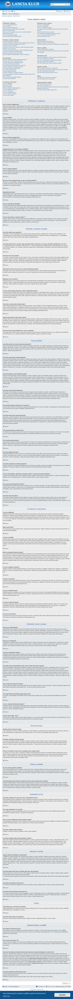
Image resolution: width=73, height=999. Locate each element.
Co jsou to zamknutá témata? (10, 93)
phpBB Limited (57, 930)
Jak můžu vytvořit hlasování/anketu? (11, 63)
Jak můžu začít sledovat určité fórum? (46, 71)
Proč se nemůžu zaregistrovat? (10, 27)
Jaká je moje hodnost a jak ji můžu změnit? (13, 53)
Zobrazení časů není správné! (10, 45)
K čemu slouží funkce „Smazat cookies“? (12, 36)
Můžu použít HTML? (7, 85)
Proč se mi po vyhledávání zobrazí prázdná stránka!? (49, 60)
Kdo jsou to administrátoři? (43, 24)
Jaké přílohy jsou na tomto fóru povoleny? (47, 77)
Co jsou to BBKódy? (7, 83)
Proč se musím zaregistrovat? (10, 24)
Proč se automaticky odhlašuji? (10, 35)
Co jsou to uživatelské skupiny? (44, 27)
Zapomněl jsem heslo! (8, 33)
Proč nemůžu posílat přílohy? (9, 69)
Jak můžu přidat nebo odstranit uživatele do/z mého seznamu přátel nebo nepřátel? (53, 51)
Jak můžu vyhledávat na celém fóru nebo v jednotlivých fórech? (52, 57)
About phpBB (10, 933)
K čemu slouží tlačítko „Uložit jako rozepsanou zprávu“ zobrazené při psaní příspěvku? (19, 75)
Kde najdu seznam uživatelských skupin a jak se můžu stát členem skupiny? (52, 29)
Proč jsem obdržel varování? (9, 71)
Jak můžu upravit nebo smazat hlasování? (12, 66)
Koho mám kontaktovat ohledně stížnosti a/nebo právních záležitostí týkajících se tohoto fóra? (53, 87)
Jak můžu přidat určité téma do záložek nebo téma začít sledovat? (52, 69)
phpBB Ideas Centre (17, 943)
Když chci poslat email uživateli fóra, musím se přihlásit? (16, 54)
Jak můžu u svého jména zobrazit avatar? (12, 51)
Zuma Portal (40, 989)
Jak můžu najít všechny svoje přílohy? (46, 78)
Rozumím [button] (62, 995)
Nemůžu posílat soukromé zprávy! (45, 41)
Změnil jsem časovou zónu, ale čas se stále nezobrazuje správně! (18, 47)
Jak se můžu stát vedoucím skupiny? (45, 32)
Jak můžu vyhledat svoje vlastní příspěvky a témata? (49, 63)
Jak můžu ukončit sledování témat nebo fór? (47, 72)
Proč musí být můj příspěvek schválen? (12, 77)
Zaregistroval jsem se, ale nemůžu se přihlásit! (13, 29)
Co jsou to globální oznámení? (10, 89)
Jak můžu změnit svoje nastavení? (11, 41)
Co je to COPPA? (7, 26)
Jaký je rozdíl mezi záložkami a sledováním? (47, 68)
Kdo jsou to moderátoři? (42, 26)
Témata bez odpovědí (7, 16)
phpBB (44, 284)
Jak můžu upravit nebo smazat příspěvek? (13, 61)
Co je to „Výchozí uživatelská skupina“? (46, 35)
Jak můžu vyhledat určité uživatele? (45, 61)
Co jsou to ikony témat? (8, 95)
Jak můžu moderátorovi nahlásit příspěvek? (13, 72)
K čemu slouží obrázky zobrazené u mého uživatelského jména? (18, 50)
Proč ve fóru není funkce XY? (44, 85)
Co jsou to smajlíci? (7, 86)
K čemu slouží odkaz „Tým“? (43, 36)
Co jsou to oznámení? (8, 90)
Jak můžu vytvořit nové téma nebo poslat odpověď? (15, 59)
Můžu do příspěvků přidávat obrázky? (11, 87)
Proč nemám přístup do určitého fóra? (12, 68)
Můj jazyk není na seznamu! (9, 48)
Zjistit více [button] (6, 996)
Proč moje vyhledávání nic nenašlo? (45, 58)
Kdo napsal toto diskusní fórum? (44, 84)
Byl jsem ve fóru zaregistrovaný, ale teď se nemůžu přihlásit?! (17, 32)
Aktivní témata (16, 16)
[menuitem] (13, 11)
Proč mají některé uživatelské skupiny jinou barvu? (49, 33)
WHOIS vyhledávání (44, 955)
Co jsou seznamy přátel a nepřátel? (45, 49)
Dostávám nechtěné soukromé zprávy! (46, 42)
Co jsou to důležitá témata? (9, 92)
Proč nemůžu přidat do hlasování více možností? (14, 65)
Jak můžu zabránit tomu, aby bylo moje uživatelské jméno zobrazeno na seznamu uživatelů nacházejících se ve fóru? (19, 43)
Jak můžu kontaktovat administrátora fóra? (47, 89)
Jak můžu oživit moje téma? (9, 78)
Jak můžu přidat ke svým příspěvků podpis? (13, 62)
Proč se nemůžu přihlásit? (9, 30)
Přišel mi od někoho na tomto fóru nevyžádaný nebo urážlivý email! (52, 44)
